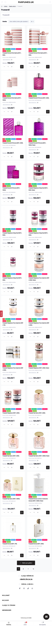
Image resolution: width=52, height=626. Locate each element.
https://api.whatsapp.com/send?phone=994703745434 (32, 588)
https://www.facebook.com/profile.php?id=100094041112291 (19, 588)
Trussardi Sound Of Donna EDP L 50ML (39, 98)
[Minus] (4, 66)
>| (33, 569)
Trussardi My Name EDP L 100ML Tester (39, 456)
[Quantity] (8, 66)
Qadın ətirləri (12, 6)
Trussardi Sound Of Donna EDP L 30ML (13, 143)
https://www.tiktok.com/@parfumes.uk (28, 588)
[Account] (50, 2)
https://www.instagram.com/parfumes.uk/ (24, 588)
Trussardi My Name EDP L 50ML (37, 413)
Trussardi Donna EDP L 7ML (10, 543)
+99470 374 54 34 (26, 579)
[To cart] (22, 66)
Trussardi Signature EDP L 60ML (11, 413)
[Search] (5, 2)
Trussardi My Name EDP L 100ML (11, 498)
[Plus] (11, 66)
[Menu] (2, 2)
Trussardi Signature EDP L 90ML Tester (39, 368)
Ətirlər (5, 6)
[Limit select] (32, 21)
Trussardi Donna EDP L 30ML (36, 543)
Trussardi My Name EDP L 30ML (11, 456)
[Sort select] (18, 21)
